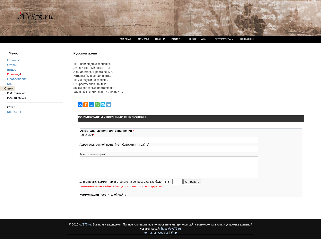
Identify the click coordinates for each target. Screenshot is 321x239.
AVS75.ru (85, 224)
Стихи (11, 107)
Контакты (14, 111)
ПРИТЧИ (143, 39)
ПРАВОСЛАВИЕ (198, 39)
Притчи (15, 74)
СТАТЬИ (160, 39)
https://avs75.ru (171, 228)
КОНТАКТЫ (247, 39)
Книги (11, 83)
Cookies (163, 232)
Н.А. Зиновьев (16, 97)
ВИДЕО (177, 39)
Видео (11, 69)
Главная (13, 60)
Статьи (12, 65)
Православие (17, 79)
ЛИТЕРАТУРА (223, 39)
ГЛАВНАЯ (126, 39)
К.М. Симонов (16, 93)
